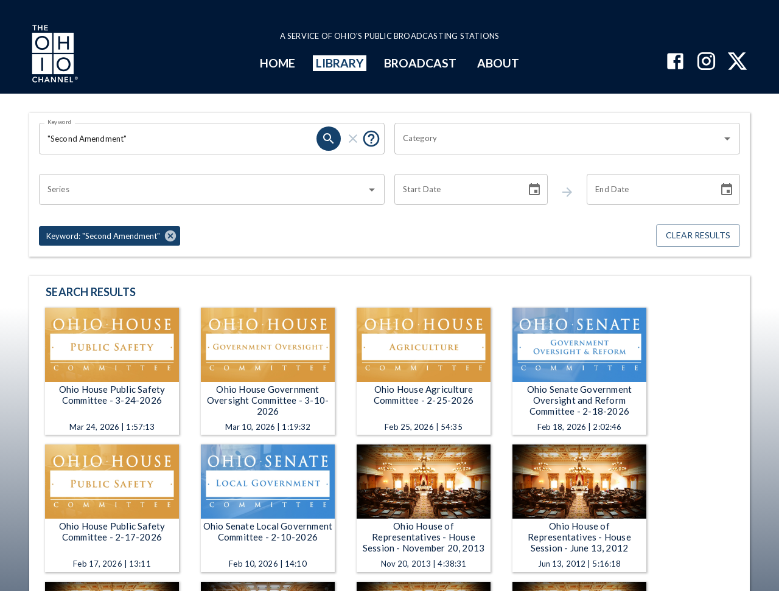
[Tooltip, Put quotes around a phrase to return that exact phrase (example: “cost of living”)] (371, 138)
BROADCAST (420, 63)
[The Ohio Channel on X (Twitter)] (737, 62)
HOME (277, 63)
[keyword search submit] (328, 138)
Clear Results (698, 235)
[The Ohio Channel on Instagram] (706, 62)
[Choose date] (534, 190)
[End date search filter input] (648, 190)
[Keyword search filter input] (177, 138)
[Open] (727, 138)
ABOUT (498, 63)
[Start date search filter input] (455, 190)
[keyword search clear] (353, 138)
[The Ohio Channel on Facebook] (675, 62)
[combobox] (558, 138)
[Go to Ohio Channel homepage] (53, 55)
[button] (109, 236)
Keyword (59, 121)
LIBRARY (340, 63)
